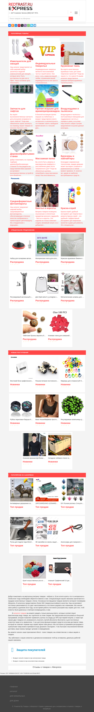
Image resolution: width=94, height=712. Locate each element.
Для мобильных (17, 696)
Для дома (14, 701)
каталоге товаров (20, 613)
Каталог (13, 691)
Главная (14, 687)
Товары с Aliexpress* (30, 706)
